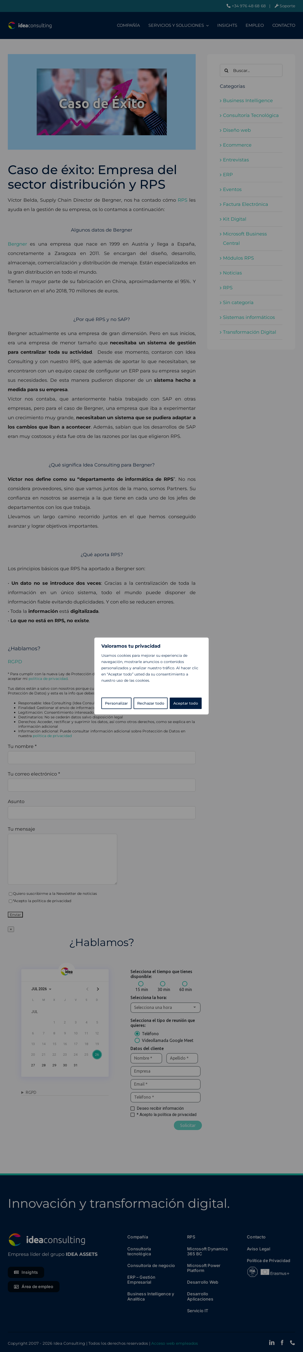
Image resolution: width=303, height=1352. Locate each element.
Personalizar (116, 703)
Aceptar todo (185, 703)
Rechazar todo (150, 703)
